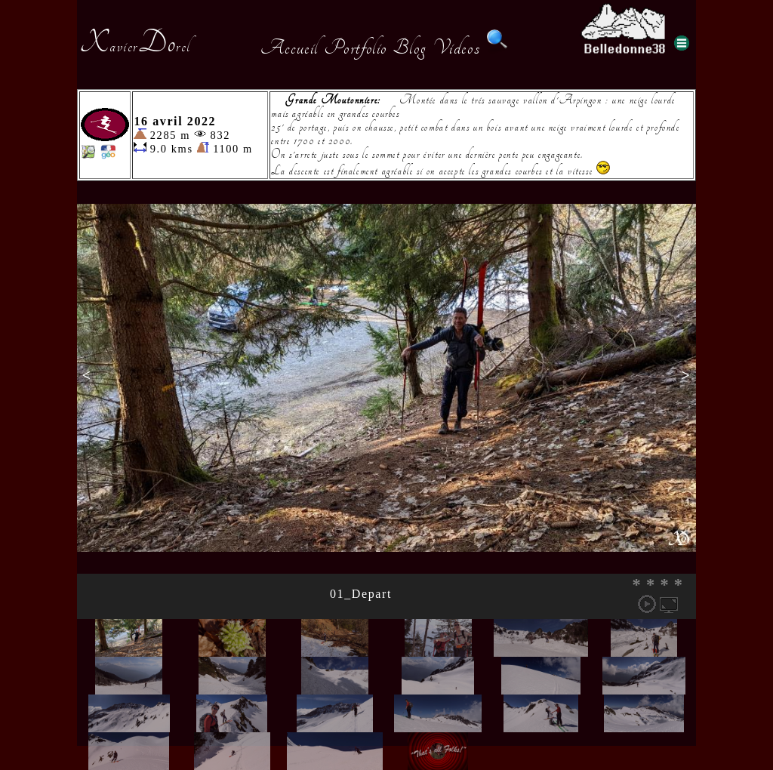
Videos (457, 47)
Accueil (289, 47)
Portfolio (355, 47)
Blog (410, 47)
